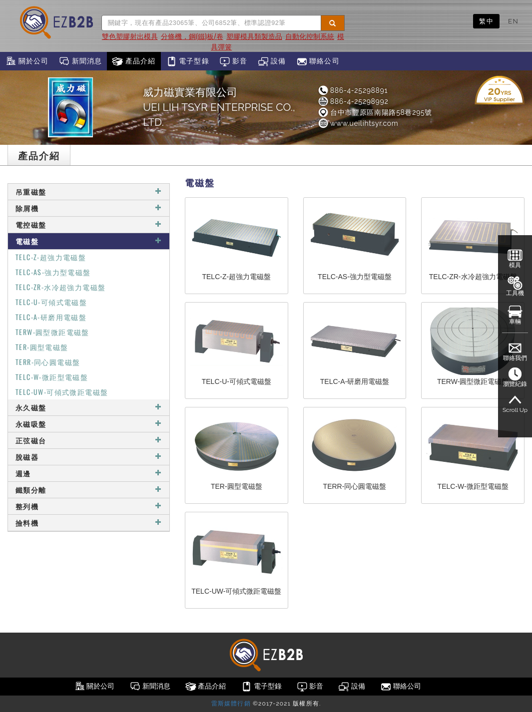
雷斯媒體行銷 (231, 703)
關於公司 (26, 61)
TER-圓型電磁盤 (41, 347)
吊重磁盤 (88, 191)
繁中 (486, 21)
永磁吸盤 (88, 423)
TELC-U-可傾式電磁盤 (51, 302)
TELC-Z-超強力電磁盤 (50, 257)
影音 (233, 61)
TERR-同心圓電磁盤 (47, 361)
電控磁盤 (88, 224)
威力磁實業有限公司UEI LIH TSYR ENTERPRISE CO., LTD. (219, 107)
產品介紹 (133, 61)
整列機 (88, 506)
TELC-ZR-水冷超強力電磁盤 (60, 287)
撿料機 (88, 522)
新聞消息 (80, 61)
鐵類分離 (88, 489)
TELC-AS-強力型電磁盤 (53, 272)
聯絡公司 (318, 61)
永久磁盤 (88, 407)
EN (513, 21)
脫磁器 (88, 456)
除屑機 (88, 208)
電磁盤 (88, 241)
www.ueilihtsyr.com (358, 123)
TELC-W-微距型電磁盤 (51, 376)
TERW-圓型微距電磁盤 (52, 332)
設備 (272, 61)
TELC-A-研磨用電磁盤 (50, 317)
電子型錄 (187, 61)
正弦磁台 (88, 440)
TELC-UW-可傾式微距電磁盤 (61, 391)
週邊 (88, 473)
